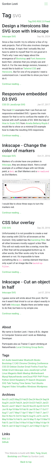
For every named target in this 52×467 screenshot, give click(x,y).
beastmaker (18, 360)
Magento (12, 373)
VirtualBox (22, 386)
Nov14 (25, 422)
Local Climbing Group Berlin (29, 347)
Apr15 (40, 419)
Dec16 (5, 416)
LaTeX (43, 370)
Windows (31, 386)
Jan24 (25, 402)
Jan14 (12, 426)
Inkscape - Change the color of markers (24, 148)
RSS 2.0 (6, 438)
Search (32, 380)
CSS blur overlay (18, 222)
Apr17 (25, 412)
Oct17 (45, 409)
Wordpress (42, 386)
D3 (8, 104)
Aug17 (5, 412)
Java (26, 370)
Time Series (25, 383)
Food (40, 366)
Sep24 (46, 399)
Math (19, 373)
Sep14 (32, 422)
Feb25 (25, 399)
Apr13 (45, 426)
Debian (13, 366)
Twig (38, 453)
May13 (38, 426)
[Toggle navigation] (46, 4)
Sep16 (25, 416)
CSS (4, 104)
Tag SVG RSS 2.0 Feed (39, 21)
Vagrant (6, 386)
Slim (32, 453)
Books (37, 360)
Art (3, 360)
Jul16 (39, 416)
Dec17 (39, 409)
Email (27, 366)
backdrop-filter (38, 240)
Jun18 (5, 409)
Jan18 (32, 409)
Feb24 (19, 402)
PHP (40, 376)
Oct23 (32, 402)
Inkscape (7, 36)
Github (5, 442)
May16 (5, 419)
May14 (39, 422)
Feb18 (25, 409)
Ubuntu (39, 383)
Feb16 (19, 419)
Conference (42, 363)
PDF (35, 376)
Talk (9, 383)
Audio (8, 360)
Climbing (32, 363)
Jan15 (12, 422)
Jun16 (45, 416)
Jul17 (12, 412)
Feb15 (5, 422)
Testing (15, 383)
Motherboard (37, 373)
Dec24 (32, 399)
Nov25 (5, 399)
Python (5, 380)
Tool (33, 383)
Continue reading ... (11, 84)
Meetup (26, 373)
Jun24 (12, 402)
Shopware (41, 380)
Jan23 (45, 402)
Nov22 (5, 406)
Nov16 (12, 416)
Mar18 (18, 409)
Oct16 (19, 416)
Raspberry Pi (22, 380)
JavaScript (15, 104)
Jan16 (26, 419)
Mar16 (12, 419)
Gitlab (5, 370)
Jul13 (32, 426)
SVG (14, 36)
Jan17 (45, 412)
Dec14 (18, 422)
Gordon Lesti (10, 4)
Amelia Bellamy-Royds (37, 123)
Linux (4, 373)
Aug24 (5, 402)
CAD (16, 363)
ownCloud (27, 376)
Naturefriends (15, 376)
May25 (18, 399)
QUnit (12, 380)
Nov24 (39, 399)
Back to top (25, 462)
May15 (33, 419)
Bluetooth (29, 360)
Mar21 (19, 406)
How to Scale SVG (11, 123)
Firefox (34, 366)
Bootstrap (21, 58)
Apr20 (39, 406)
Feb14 (5, 426)
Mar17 (32, 412)
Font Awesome (38, 58)
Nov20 (33, 406)
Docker (20, 366)
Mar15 (46, 419)
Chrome (23, 363)
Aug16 (32, 416)
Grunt (11, 370)
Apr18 (12, 409)
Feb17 (39, 412)
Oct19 (46, 406)
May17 (18, 412)
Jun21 (12, 406)
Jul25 (12, 399)
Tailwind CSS (29, 68)
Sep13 (18, 426)
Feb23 (39, 402)
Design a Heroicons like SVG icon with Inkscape (25, 28)
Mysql (5, 376)
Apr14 (46, 422)
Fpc (45, 366)
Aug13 (25, 426)
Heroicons (7, 72)
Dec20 (26, 406)
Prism (45, 376)
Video (13, 386)
